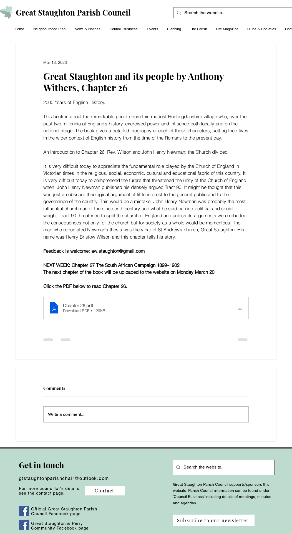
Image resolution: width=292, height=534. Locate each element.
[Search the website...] (235, 12)
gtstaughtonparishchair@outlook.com (64, 478)
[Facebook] (24, 511)
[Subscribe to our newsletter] (214, 520)
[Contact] (105, 490)
